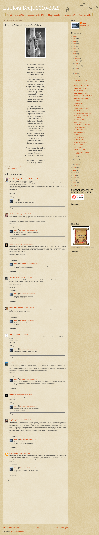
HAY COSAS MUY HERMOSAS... (83, 113)
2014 (74, 175)
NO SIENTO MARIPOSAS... (81, 108)
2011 (74, 182)
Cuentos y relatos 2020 (36, 15)
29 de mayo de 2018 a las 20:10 (28, 200)
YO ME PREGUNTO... (80, 105)
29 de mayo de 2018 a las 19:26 (29, 179)
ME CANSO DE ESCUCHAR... (82, 85)
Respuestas (14, 197)
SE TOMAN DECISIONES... (81, 98)
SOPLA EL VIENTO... (79, 132)
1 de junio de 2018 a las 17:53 (28, 439)
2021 (74, 48)
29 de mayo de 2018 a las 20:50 (24, 244)
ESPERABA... (77, 100)
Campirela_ (12, 244)
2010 (74, 185)
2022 (74, 46)
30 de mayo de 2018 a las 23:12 (21, 334)
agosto (76, 68)
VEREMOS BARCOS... (80, 88)
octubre (76, 63)
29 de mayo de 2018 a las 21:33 (28, 230)
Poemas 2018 (14, 168)
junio (75, 73)
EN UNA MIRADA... (79, 144)
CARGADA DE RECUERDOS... (82, 80)
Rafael (15, 200)
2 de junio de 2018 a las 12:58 (25, 453)
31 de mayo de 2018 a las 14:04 (28, 406)
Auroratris (12, 277)
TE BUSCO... (77, 110)
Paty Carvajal (13, 420)
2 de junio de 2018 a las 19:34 (28, 468)
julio (75, 71)
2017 (74, 167)
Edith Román (13, 453)
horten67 (11, 394)
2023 (74, 43)
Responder (12, 193)
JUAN (11, 363)
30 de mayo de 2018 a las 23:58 (21, 363)
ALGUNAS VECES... (79, 127)
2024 (74, 41)
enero (76, 164)
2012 (74, 180)
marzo (76, 159)
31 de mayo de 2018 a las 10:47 (23, 394)
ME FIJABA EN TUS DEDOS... (82, 83)
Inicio (37, 528)
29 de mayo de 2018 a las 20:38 (24, 214)
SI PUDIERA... (78, 78)
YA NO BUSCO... (78, 103)
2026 (74, 36)
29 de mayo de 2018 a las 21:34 (28, 263)
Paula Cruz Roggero (15, 179)
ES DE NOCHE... (78, 147)
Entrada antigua (62, 528)
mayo (76, 76)
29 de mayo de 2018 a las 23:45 (28, 293)
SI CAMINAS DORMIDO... (81, 129)
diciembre (77, 58)
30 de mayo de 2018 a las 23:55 (28, 349)
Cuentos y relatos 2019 (15, 15)
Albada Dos (12, 214)
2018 (74, 56)
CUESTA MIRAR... (79, 122)
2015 (74, 172)
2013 (74, 177)
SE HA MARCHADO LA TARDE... (83, 90)
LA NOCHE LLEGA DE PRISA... (82, 124)
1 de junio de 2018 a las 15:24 (25, 420)
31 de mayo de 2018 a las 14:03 (28, 379)
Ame (10, 334)
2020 (74, 51)
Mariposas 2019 (54, 15)
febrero (76, 162)
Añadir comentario (11, 481)
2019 (74, 53)
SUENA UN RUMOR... (80, 137)
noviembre (77, 61)
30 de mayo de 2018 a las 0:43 (26, 307)
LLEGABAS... (77, 134)
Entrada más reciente (11, 528)
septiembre (77, 66)
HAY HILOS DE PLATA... (80, 149)
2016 (74, 170)
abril (75, 157)
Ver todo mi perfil (84, 25)
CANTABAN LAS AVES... (80, 142)
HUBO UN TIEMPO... (79, 139)
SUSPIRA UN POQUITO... (81, 119)
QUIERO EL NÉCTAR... (80, 93)
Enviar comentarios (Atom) (17, 531)
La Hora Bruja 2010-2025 (31, 8)
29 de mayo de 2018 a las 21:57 (24, 277)
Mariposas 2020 (69, 15)
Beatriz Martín (13, 307)
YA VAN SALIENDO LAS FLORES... (83, 95)
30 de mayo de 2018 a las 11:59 (28, 320)
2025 (74, 38)
